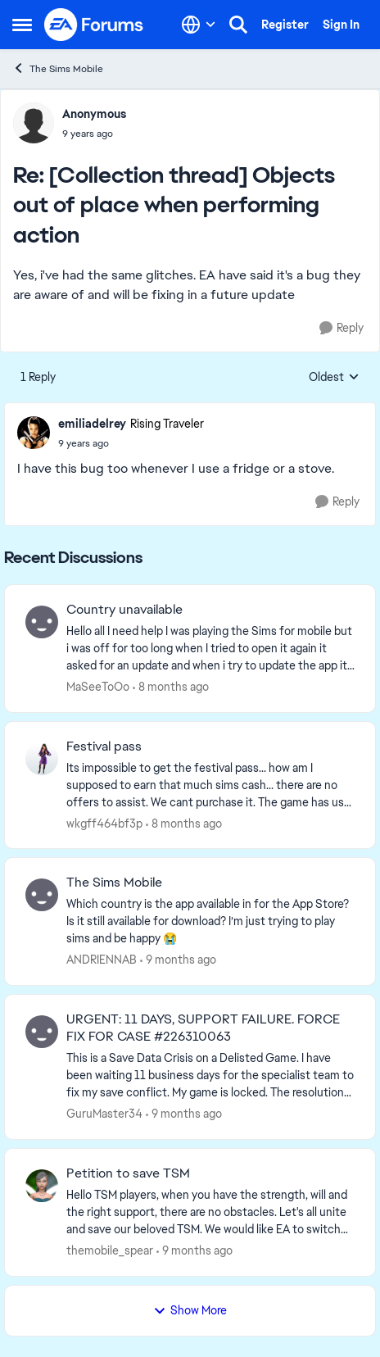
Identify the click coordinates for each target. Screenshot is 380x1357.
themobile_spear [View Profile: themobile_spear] (109, 1250)
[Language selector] (198, 24)
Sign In (341, 24)
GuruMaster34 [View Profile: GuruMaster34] (104, 1113)
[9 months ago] (178, 960)
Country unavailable (124, 609)
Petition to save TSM (128, 1173)
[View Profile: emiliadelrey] (33, 432)
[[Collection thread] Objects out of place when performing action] (94, 133)
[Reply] (341, 328)
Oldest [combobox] (334, 378)
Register (285, 24)
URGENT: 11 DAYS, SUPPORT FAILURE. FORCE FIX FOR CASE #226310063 (203, 1028)
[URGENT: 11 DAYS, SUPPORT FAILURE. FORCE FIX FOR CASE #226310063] (210, 1075)
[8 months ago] (171, 687)
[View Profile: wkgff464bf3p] (41, 758)
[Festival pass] (210, 784)
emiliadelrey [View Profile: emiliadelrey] (92, 423)
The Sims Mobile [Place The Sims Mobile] (57, 68)
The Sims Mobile (114, 882)
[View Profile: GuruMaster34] (41, 1031)
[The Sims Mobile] (210, 921)
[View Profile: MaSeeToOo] (41, 622)
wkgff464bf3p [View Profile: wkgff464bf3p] (104, 822)
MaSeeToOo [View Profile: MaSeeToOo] (97, 686)
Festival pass (104, 746)
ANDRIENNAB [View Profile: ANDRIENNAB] (101, 959)
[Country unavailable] (210, 648)
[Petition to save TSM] (210, 1212)
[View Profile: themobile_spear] (41, 1185)
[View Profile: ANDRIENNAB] (41, 894)
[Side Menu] (22, 24)
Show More (190, 1310)
